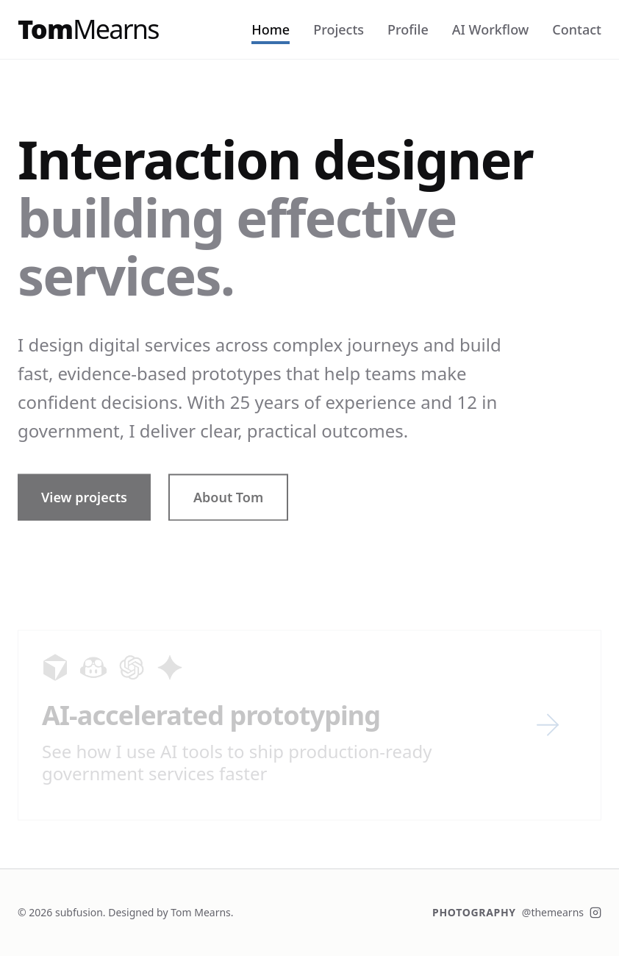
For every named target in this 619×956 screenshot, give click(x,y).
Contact (576, 29)
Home (270, 29)
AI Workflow (490, 29)
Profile (408, 29)
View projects (84, 504)
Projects (338, 29)
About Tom (228, 504)
